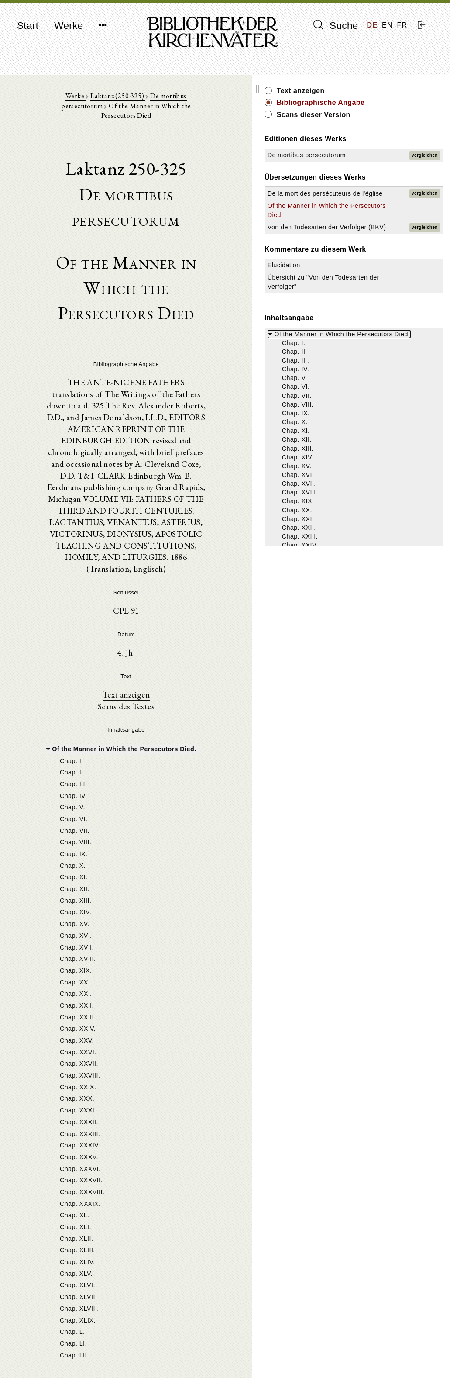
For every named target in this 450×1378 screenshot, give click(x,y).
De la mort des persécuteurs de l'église (377, 230)
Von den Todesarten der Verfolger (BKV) (376, 289)
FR (402, 25)
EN (387, 25)
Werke (68, 25)
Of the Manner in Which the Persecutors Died (378, 260)
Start (27, 25)
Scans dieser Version (399, 124)
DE (372, 25)
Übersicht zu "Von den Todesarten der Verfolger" (381, 367)
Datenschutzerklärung (376, 1358)
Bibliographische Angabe (392, 107)
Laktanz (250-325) (100, 101)
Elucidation (369, 345)
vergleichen (425, 169)
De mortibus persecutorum (173, 101)
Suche (335, 25)
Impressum (361, 1350)
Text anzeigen (168, 577)
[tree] (169, 950)
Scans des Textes (168, 589)
